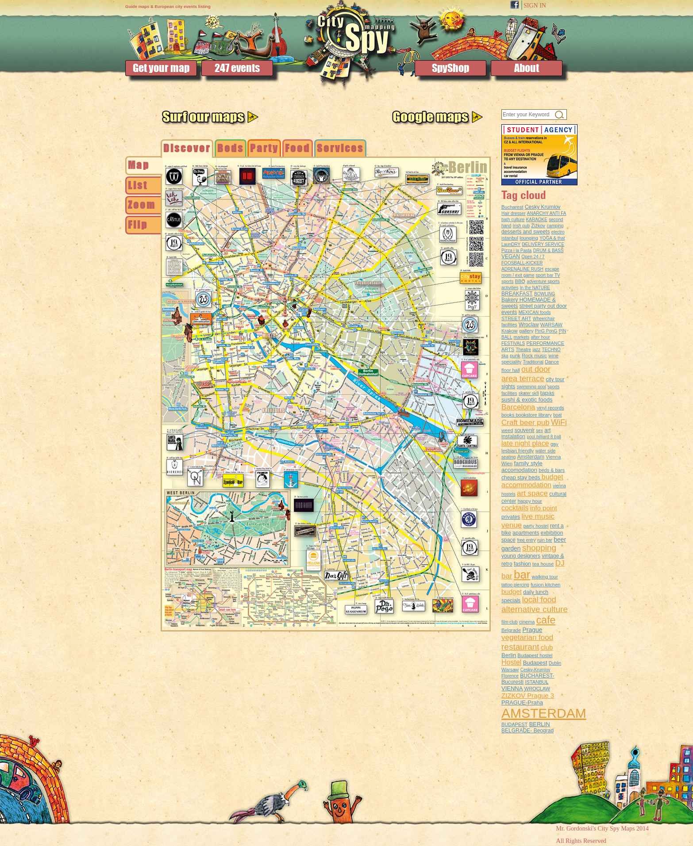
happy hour (530, 501)
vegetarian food (527, 637)
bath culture (512, 219)
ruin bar (544, 540)
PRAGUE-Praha (522, 702)
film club (509, 622)
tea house (543, 564)
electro (558, 232)
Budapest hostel (535, 655)
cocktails (514, 508)
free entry (526, 540)
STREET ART (516, 318)
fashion (522, 564)
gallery (526, 330)
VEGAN (510, 256)
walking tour (545, 576)
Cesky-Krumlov (535, 669)
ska (504, 355)
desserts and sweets (525, 232)
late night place (525, 443)
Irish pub (521, 225)
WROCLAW (537, 688)
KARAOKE (536, 219)
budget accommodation (532, 481)
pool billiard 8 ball (544, 436)
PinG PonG (546, 331)
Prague (532, 629)
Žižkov (538, 225)
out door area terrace (526, 374)
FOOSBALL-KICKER (522, 262)
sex (539, 430)
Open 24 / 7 (532, 256)
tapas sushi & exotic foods (527, 396)
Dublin (555, 663)
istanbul (509, 238)
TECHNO (551, 349)
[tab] (144, 165)
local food (539, 599)
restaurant (520, 646)
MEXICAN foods (535, 312)
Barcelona (518, 407)
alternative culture (534, 609)
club (547, 647)
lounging (529, 238)
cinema (527, 621)
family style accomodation (522, 466)
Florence (510, 676)
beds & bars (552, 470)
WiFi (559, 422)
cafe (545, 620)
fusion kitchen (545, 584)
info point (543, 508)
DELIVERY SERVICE (543, 244)
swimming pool (531, 386)
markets (522, 337)
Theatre (523, 349)
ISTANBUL (536, 682)
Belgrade (511, 630)
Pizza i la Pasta (516, 250)
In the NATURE (535, 287)
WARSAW (551, 324)
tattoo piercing (515, 584)
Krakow (509, 330)
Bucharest (512, 207)
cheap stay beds (521, 478)
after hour (540, 337)
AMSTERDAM (543, 713)
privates (510, 517)
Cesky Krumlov (543, 207)
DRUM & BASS (548, 250)
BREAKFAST (517, 294)
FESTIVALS (513, 343)
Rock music (534, 355)
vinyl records (550, 407)
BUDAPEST (514, 724)
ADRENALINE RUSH (522, 269)
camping (555, 225)
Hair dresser (513, 213)
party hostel (536, 525)
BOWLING (544, 293)
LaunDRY (510, 244)
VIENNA (512, 688)
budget (511, 591)
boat (557, 415)
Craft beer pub (525, 422)
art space (532, 493)
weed (507, 430)
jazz (536, 349)
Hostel (511, 662)
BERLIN (539, 724)
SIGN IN (535, 5)
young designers (520, 556)
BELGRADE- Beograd (527, 730)
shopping (539, 547)
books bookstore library (526, 414)
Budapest (535, 662)
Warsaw (510, 669)
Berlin (508, 655)
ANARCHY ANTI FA (546, 213)
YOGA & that (552, 238)
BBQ (520, 281)
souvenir (525, 430)
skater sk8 (529, 393)
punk (515, 355)
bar (522, 574)
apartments (525, 533)
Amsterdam (530, 457)
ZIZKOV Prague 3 (527, 695)
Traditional (533, 362)
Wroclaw (529, 325)
